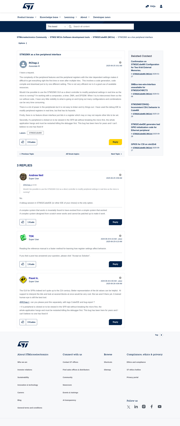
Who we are (22, 362)
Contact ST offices (70, 362)
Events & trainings (70, 393)
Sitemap (107, 370)
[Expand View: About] (89, 17)
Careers (21, 393)
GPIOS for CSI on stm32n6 (143, 144)
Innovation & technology (28, 385)
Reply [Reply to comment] (115, 222)
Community (67, 377)
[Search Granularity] (56, 27)
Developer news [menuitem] (101, 17)
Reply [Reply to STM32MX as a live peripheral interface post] (115, 142)
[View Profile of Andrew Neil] (36, 175)
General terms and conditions (30, 408)
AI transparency (69, 400)
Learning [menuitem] (69, 17)
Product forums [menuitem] (26, 17)
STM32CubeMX (35, 133)
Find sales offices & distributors (76, 370)
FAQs (153, 6)
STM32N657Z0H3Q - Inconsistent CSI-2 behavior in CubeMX (145, 107)
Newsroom (67, 385)
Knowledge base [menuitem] (49, 17)
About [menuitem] (83, 17)
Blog (19, 400)
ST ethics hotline (134, 370)
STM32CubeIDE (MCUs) (142, 134)
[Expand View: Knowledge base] (60, 17)
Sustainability (23, 377)
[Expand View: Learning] (76, 17)
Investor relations (25, 370)
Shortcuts (108, 362)
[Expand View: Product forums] (35, 17)
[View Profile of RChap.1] (34, 62)
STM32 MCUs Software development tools (70, 37)
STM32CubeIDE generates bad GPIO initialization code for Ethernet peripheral (145, 127)
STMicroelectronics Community (28, 6)
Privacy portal (132, 377)
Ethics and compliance (136, 362)
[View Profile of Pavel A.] (33, 278)
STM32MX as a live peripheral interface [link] (135, 37)
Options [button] (21, 43)
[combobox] (100, 27)
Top (156, 335)
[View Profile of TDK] (31, 236)
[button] (23, 142)
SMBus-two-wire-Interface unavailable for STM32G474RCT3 (143, 87)
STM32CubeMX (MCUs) (104, 37)
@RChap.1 (27, 185)
